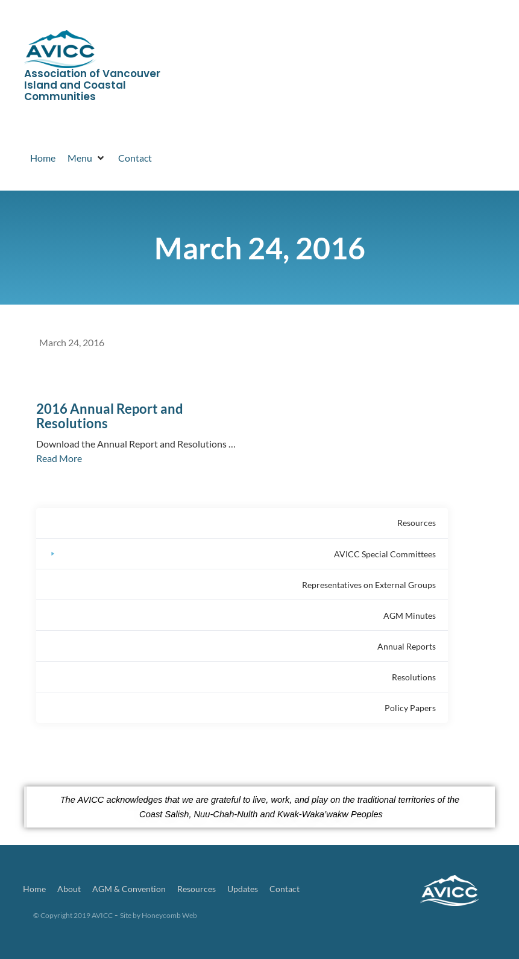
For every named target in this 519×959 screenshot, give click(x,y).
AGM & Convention (129, 889)
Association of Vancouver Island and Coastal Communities (92, 84)
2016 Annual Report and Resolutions (109, 415)
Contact (284, 889)
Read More (59, 458)
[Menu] (86, 158)
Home (34, 889)
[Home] (42, 158)
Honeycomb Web (169, 915)
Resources (196, 889)
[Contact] (135, 158)
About (69, 889)
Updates (242, 889)
